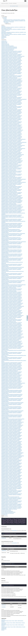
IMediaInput (3, 27)
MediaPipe (6, 19)
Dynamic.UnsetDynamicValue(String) (7, 513)
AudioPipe (12, 20)
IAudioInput (23, 19)
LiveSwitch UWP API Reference (4, 3)
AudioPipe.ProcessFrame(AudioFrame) (7, 49)
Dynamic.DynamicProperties (6, 510)
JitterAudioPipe (14, 3)
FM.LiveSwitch (10, 3)
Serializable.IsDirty (4, 514)
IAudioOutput (10, 19)
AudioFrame (17, 20)
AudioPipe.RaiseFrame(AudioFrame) (7, 50)
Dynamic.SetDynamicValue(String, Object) (8, 512)
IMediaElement (3, 37)
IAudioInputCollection (7, 20)
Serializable (5, 17)
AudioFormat (11, 21)
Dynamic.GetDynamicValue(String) (7, 511)
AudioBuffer (21, 20)
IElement (2, 38)
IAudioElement (3, 36)
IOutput (2, 34)
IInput (2, 29)
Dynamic (5, 18)
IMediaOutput (3, 32)
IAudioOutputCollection (17, 19)
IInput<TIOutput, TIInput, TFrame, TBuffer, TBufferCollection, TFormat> (13, 622)
